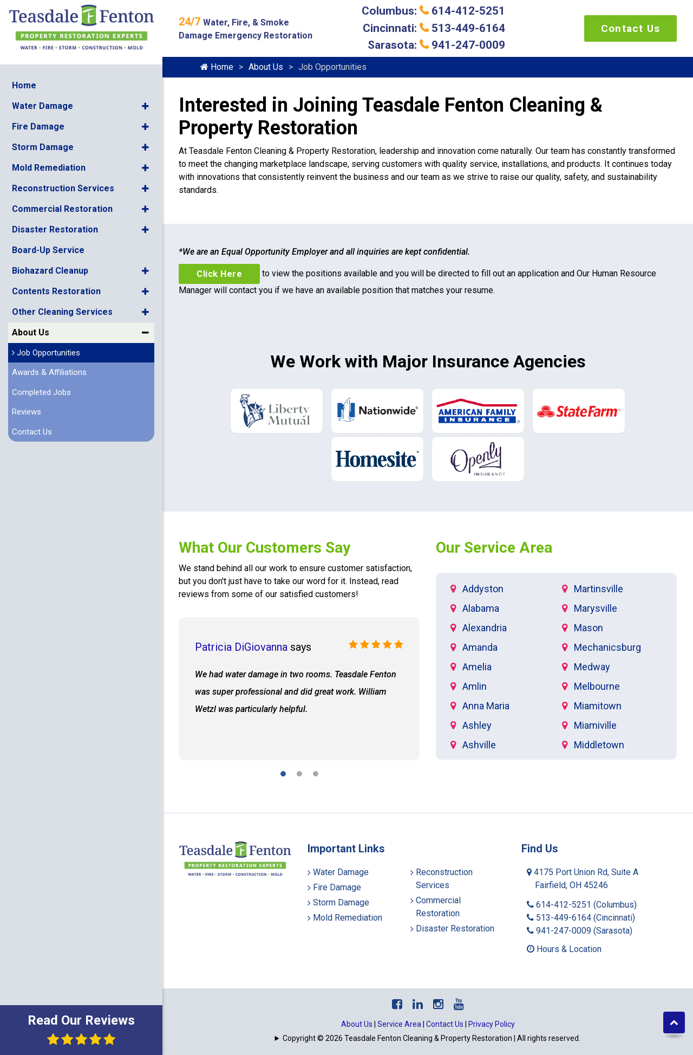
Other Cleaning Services (62, 311)
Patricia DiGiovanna (241, 646)
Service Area (399, 1024)
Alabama (480, 608)
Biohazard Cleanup (50, 270)
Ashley (477, 725)
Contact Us (32, 431)
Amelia (477, 666)
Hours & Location (564, 949)
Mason (588, 627)
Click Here (219, 274)
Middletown (599, 744)
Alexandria (484, 627)
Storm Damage (43, 146)
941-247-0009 (579, 930)
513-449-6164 (581, 917)
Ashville (479, 744)
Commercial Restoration (62, 208)
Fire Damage (38, 126)
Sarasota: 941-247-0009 (436, 44)
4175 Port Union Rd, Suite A (582, 878)
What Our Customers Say (264, 547)
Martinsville (598, 588)
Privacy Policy (491, 1024)
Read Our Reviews (81, 1029)
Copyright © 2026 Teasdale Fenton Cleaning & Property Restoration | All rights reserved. (431, 1038)
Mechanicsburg (607, 647)
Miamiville (595, 725)
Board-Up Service (48, 249)
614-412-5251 (582, 904)
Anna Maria (485, 705)
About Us (30, 332)
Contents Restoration (56, 291)
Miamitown (598, 705)
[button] (145, 105)
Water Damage (42, 105)
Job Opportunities (46, 352)
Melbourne (597, 686)
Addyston (483, 588)
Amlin (474, 686)
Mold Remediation (49, 167)
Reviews (26, 411)
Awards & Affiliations (49, 372)
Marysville (595, 608)
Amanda (480, 647)
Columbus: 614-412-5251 (433, 10)
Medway (592, 666)
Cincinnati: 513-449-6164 (434, 28)
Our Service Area (494, 547)
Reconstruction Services (63, 188)
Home (24, 85)
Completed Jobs (41, 392)
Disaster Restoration (55, 229)
